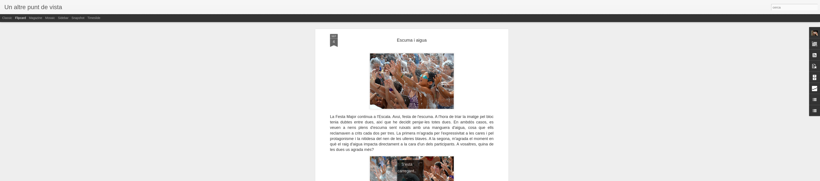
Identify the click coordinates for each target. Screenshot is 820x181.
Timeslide (93, 18)
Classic (7, 18)
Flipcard (20, 18)
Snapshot (78, 18)
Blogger (429, 178)
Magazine (35, 18)
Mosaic (50, 18)
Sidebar (63, 18)
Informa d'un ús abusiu (447, 178)
